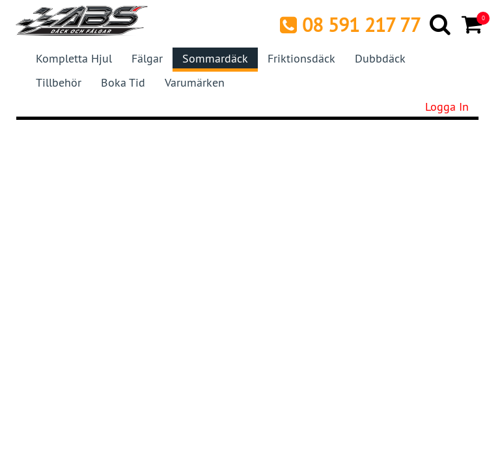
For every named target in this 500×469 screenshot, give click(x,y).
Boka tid (123, 82)
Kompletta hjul (74, 58)
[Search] (441, 24)
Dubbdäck (380, 58)
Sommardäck (215, 58)
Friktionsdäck (301, 58)
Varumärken (195, 82)
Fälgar (147, 58)
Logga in (447, 106)
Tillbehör (58, 82)
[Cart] (473, 24)
